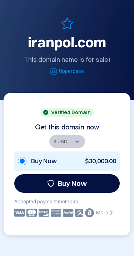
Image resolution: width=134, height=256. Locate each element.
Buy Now (67, 183)
